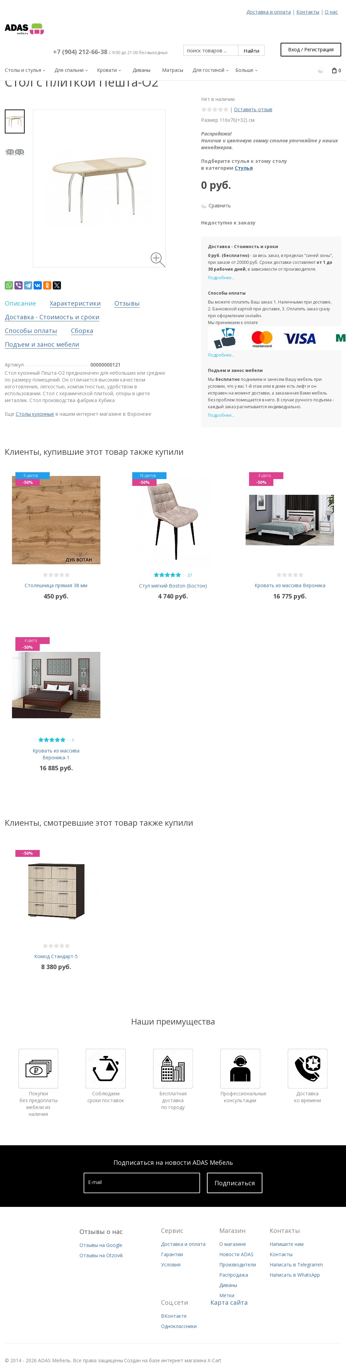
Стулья (244, 168)
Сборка (82, 330)
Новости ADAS (236, 1254)
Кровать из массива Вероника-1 (56, 754)
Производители (237, 1264)
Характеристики (75, 303)
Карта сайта (229, 1302)
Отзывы (127, 303)
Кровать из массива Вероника (290, 585)
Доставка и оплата (268, 12)
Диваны (228, 1285)
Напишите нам (287, 1244)
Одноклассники (179, 1326)
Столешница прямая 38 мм (56, 585)
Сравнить (220, 205)
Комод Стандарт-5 (56, 956)
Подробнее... (221, 278)
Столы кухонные (35, 414)
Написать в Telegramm (296, 1264)
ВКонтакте (174, 1316)
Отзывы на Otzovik (101, 1255)
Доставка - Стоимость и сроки (52, 317)
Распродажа (233, 1275)
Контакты (307, 12)
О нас (331, 12)
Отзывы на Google (100, 1245)
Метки (226, 1295)
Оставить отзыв (253, 109)
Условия (171, 1264)
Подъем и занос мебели (42, 344)
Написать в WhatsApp (295, 1275)
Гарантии (172, 1254)
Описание (20, 303)
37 (189, 575)
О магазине (232, 1244)
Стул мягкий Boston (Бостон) (173, 585)
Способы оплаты (31, 330)
